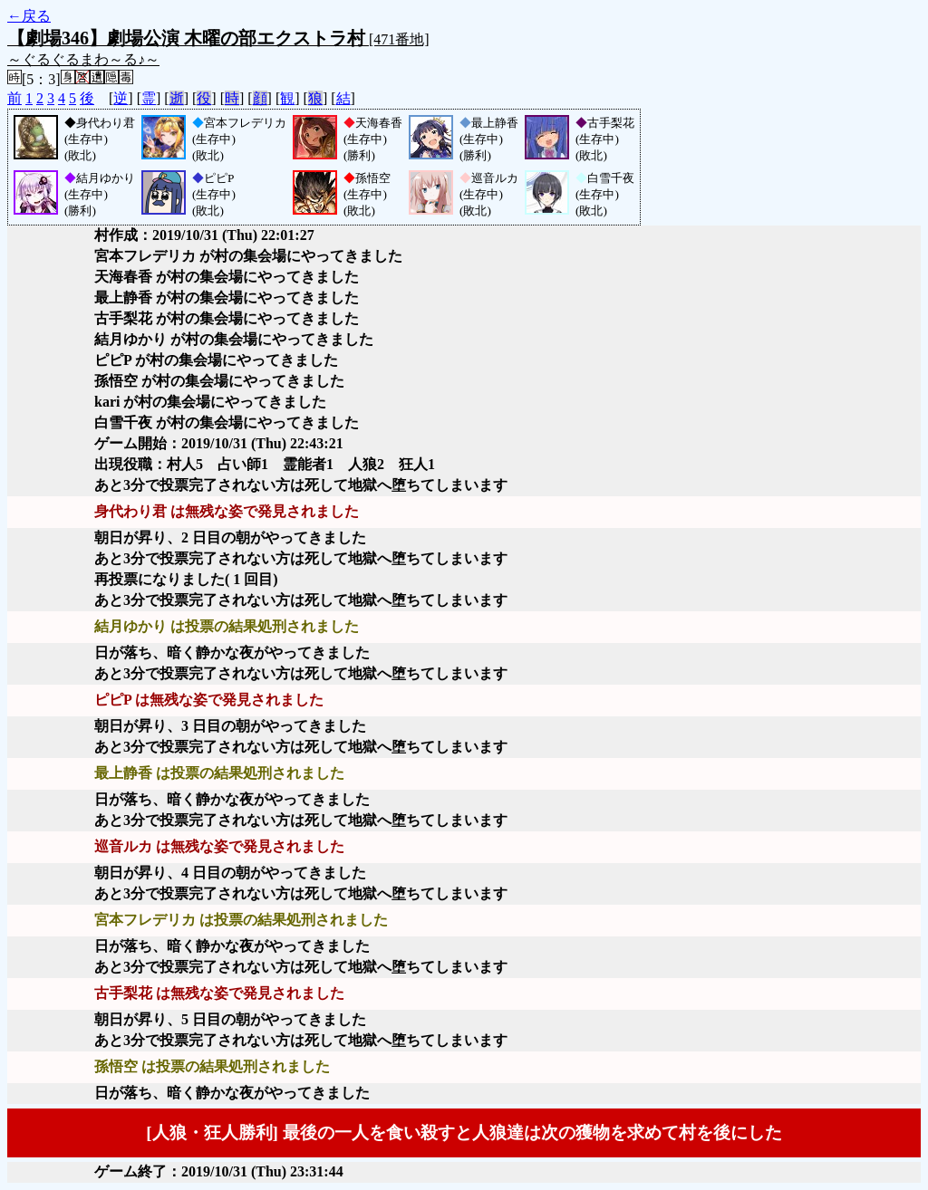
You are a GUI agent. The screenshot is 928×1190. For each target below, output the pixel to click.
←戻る (29, 16)
